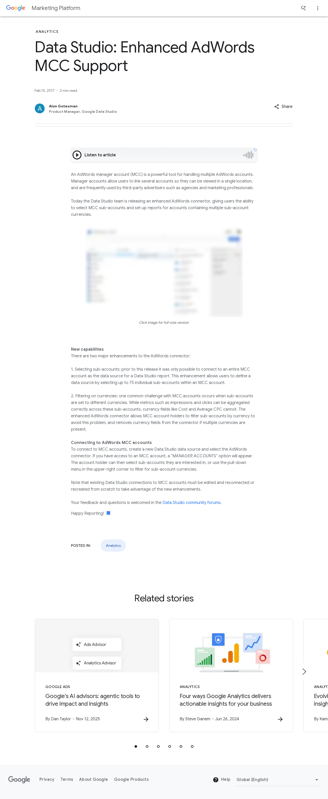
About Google (93, 779)
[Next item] (304, 671)
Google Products (131, 779)
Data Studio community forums (191, 502)
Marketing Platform (56, 8)
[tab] (135, 746)
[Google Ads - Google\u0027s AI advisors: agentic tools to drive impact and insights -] (97, 675)
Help (221, 780)
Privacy (46, 779)
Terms (66, 779)
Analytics (113, 545)
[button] (283, 106)
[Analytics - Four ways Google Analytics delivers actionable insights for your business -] (231, 675)
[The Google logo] (19, 780)
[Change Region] (278, 780)
